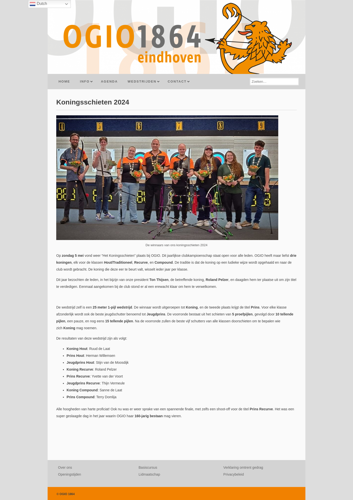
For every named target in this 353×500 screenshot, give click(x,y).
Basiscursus (148, 467)
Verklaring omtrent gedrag (243, 467)
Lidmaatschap (149, 474)
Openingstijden (69, 474)
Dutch (38, 4)
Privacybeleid (233, 474)
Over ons (65, 467)
